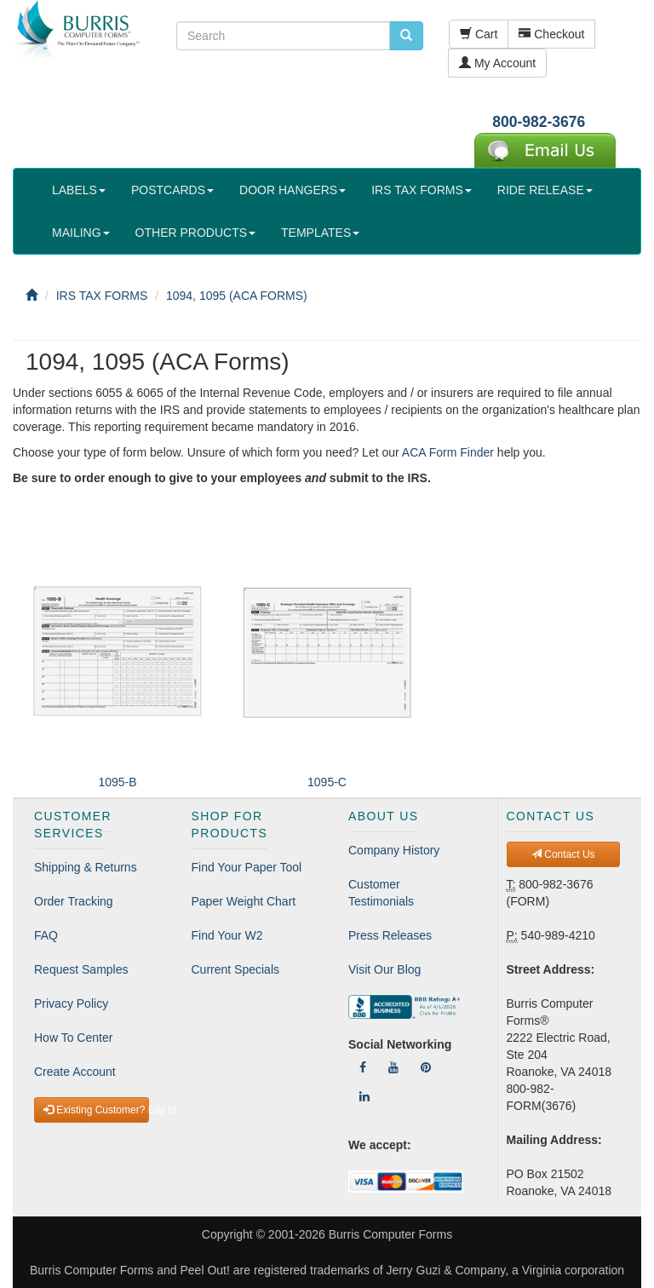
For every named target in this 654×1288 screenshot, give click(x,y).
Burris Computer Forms (390, 1234)
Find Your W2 (227, 935)
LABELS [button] (79, 190)
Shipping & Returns (85, 867)
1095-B (117, 782)
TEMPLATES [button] (320, 232)
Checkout (551, 34)
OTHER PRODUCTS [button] (195, 232)
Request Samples (81, 969)
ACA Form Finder (448, 452)
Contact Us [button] (563, 854)
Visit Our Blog (384, 969)
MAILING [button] (81, 232)
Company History (393, 850)
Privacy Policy (71, 1003)
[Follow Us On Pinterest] (426, 1067)
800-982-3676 (538, 121)
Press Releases (390, 935)
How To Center (73, 1037)
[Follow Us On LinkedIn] (364, 1096)
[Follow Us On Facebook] (362, 1067)
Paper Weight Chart (244, 901)
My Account (497, 63)
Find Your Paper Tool (247, 867)
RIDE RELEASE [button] (545, 190)
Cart (478, 34)
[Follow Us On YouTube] (393, 1067)
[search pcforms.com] (406, 35)
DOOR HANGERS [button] (292, 190)
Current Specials (236, 969)
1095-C (327, 782)
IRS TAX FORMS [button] (421, 190)
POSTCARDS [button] (172, 190)
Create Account (75, 1071)
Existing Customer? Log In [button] (96, 1110)
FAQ (46, 935)
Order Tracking (73, 901)
